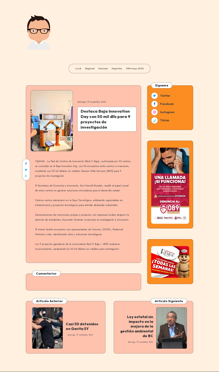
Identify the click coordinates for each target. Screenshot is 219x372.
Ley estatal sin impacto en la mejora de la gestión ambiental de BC (136, 326)
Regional (89, 68)
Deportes (117, 68)
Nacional (103, 68)
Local (78, 68)
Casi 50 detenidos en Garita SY (82, 326)
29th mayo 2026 (135, 68)
